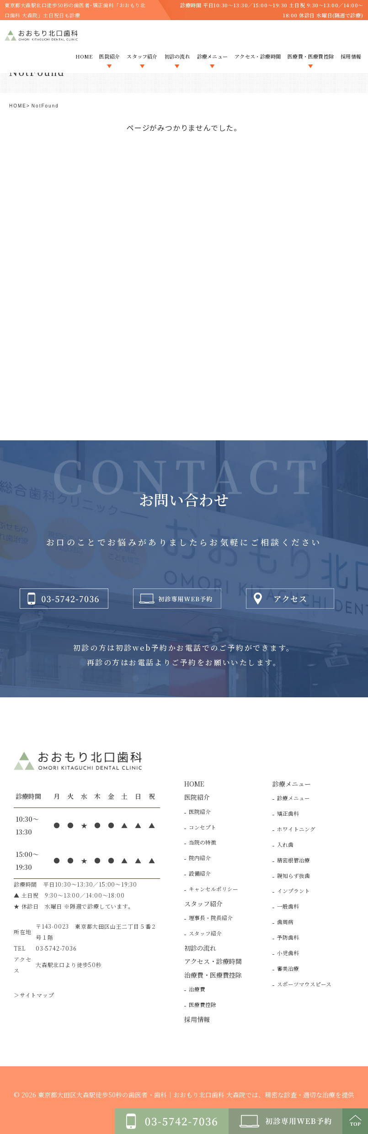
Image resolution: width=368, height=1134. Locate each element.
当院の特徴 (202, 842)
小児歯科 (288, 953)
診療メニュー (293, 798)
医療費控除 (202, 1004)
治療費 (197, 989)
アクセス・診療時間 (213, 961)
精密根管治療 (293, 860)
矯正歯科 (288, 813)
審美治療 (288, 968)
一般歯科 (288, 906)
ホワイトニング (296, 829)
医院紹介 (200, 811)
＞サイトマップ (34, 995)
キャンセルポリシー (213, 889)
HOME (18, 105)
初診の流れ (200, 947)
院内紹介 (200, 857)
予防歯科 (288, 937)
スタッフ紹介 (205, 933)
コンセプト (202, 827)
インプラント (293, 890)
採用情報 (197, 1019)
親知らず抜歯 (293, 875)
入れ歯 (285, 844)
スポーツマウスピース (304, 984)
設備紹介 (200, 873)
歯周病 (285, 921)
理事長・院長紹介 (211, 917)
